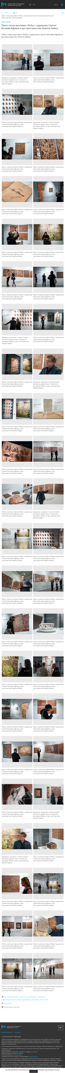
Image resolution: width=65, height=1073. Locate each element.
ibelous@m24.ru (34, 1056)
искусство (44, 1000)
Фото (7, 13)
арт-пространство (11, 997)
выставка (35, 1000)
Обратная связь (6, 1032)
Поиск (34, 5)
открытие (41, 997)
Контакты (17, 1032)
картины (22, 997)
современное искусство (11, 1000)
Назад (3, 12)
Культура (7, 1003)
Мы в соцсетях (38, 4)
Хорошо (33, 1071)
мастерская (31, 997)
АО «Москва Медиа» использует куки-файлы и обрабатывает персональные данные (32, 1070)
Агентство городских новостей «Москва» (12, 4)
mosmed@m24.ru (18, 1055)
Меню (30, 5)
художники (26, 1000)
